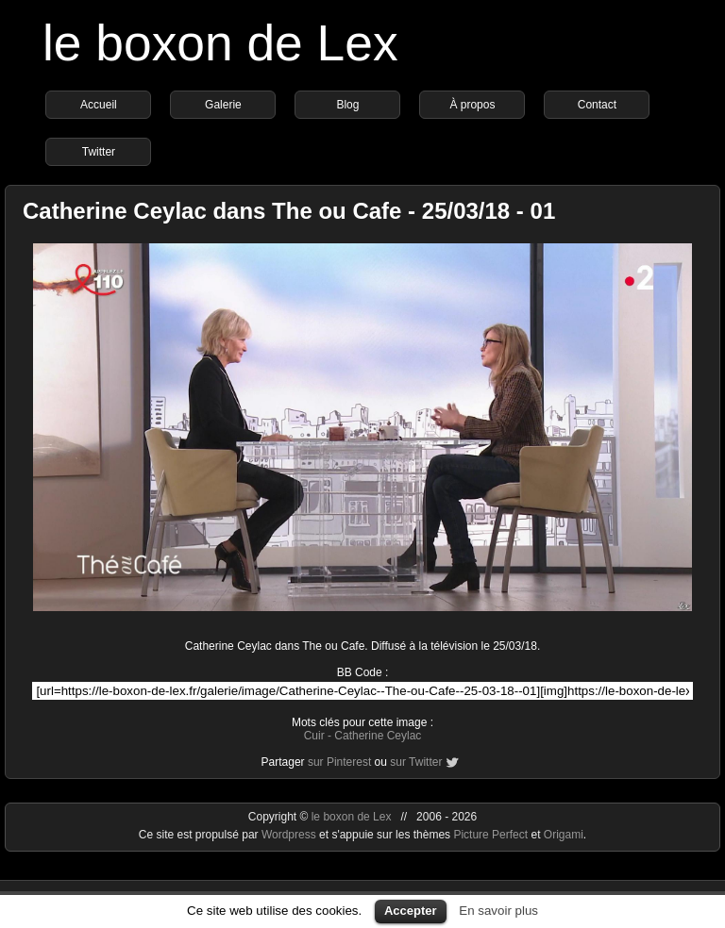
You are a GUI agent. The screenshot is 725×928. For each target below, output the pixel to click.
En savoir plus (498, 910)
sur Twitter (416, 762)
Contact (597, 104)
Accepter (410, 910)
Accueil (98, 104)
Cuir (314, 735)
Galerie (223, 104)
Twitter (98, 151)
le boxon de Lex (220, 43)
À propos (472, 104)
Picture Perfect (490, 834)
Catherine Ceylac (377, 735)
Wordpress (290, 834)
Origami (563, 834)
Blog (347, 104)
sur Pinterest (339, 762)
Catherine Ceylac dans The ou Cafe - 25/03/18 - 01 (289, 211)
